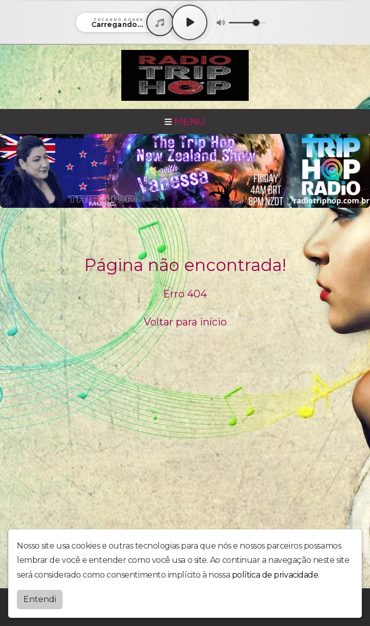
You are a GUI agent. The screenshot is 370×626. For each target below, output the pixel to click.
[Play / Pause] (189, 22)
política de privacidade (275, 575)
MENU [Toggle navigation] (185, 121)
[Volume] (247, 22)
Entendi (39, 599)
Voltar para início (185, 322)
